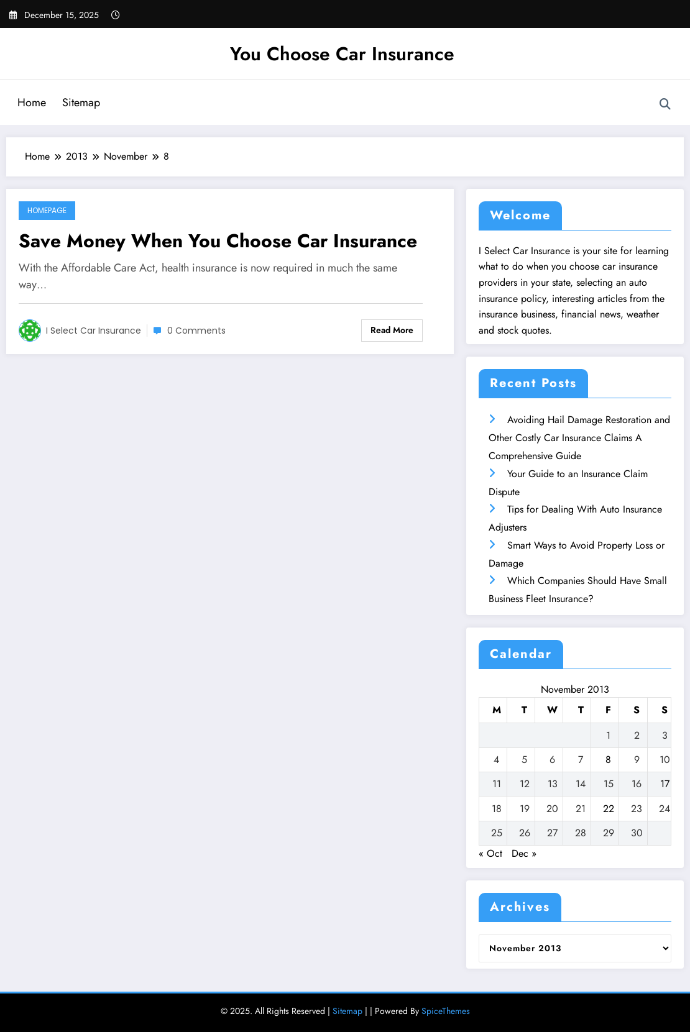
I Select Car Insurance (93, 330)
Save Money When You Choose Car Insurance (218, 241)
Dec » (524, 853)
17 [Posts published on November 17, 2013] (664, 784)
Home (31, 102)
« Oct (490, 853)
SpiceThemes (445, 1011)
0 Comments (196, 330)
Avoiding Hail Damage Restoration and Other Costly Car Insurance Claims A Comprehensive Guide (579, 438)
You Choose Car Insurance (342, 53)
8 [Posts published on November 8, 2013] (608, 759)
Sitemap (81, 102)
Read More (391, 330)
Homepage (47, 210)
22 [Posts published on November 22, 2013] (608, 808)
